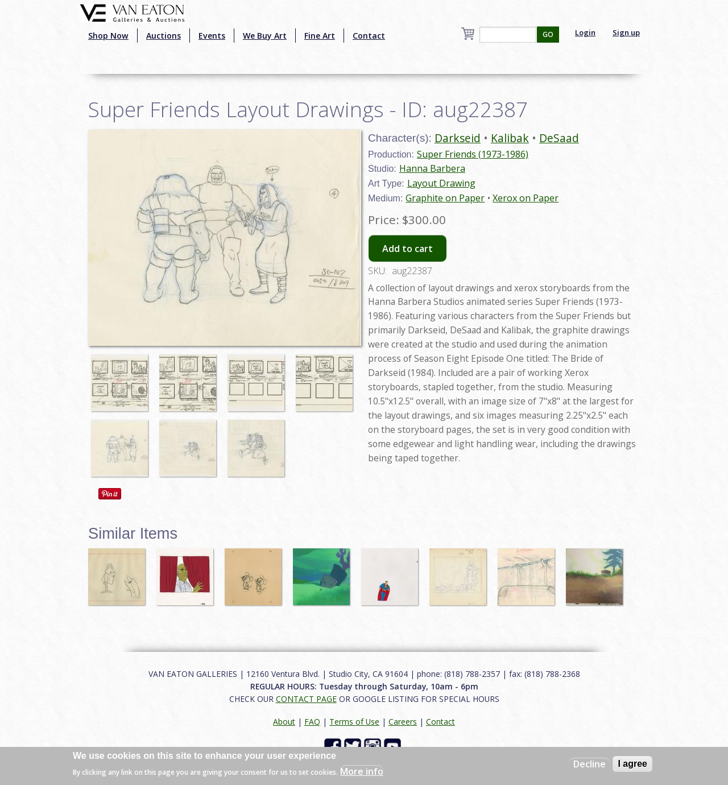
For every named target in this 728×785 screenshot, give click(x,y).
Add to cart (407, 248)
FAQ (312, 721)
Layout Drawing (441, 183)
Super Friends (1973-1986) (472, 154)
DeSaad (559, 138)
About (284, 721)
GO (548, 34)
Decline (589, 764)
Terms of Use (354, 721)
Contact (369, 35)
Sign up (626, 32)
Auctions (163, 35)
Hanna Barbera (432, 168)
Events (211, 35)
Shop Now (108, 35)
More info (361, 771)
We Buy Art (265, 35)
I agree (632, 764)
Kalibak (510, 138)
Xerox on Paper (526, 198)
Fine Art (319, 35)
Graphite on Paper (445, 198)
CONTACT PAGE (306, 698)
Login (585, 32)
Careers (402, 721)
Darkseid (458, 138)
